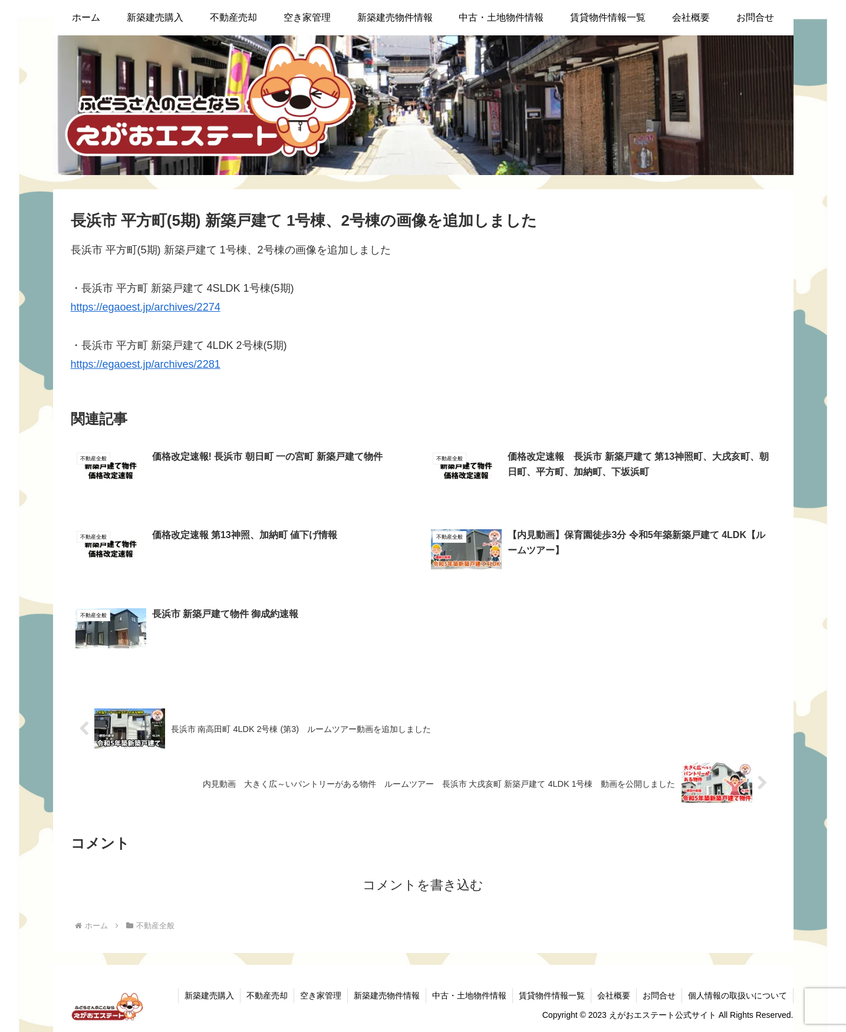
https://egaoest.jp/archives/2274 (145, 307)
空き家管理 (320, 995)
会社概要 (613, 995)
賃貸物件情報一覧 (552, 995)
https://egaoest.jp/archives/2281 (145, 364)
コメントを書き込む (423, 885)
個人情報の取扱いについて (737, 995)
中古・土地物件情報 (469, 995)
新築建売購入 (209, 995)
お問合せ (659, 995)
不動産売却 (267, 995)
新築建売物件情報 (387, 995)
